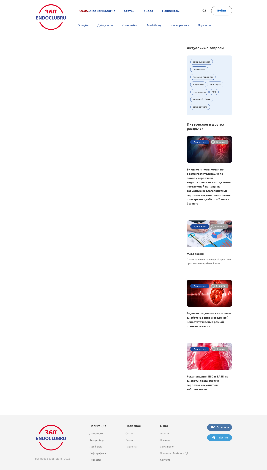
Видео (148, 10)
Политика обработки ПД (174, 453)
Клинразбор (130, 25)
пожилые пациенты (203, 77)
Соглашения (167, 446)
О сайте (164, 433)
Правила (165, 440)
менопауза (215, 84)
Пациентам (170, 10)
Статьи (129, 10)
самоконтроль (200, 107)
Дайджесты (105, 25)
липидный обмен (201, 99)
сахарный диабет (201, 62)
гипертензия (199, 92)
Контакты (165, 459)
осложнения (199, 69)
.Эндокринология (96, 10)
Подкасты (204, 25)
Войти (221, 10)
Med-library (154, 25)
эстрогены (198, 84)
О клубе (83, 25)
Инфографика (179, 25)
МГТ (214, 92)
